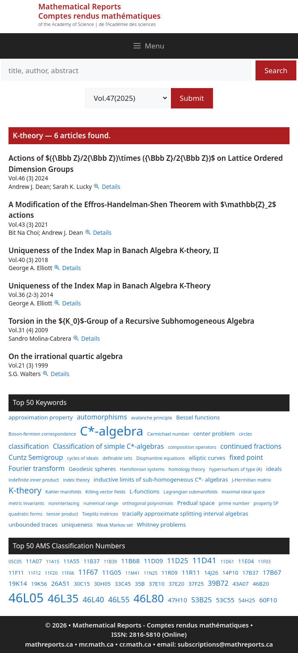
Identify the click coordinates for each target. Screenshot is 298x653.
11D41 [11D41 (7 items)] (204, 560)
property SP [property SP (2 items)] (266, 503)
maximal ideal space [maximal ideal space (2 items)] (243, 492)
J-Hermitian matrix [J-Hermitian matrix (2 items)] (251, 480)
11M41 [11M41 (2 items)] (132, 573)
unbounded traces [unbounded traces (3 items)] (33, 524)
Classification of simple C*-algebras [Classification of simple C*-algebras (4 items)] (108, 446)
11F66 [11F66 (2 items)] (68, 573)
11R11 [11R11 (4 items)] (191, 572)
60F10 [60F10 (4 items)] (268, 600)
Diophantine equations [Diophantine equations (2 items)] (160, 458)
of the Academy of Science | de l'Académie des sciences (97, 24)
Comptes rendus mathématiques (99, 16)
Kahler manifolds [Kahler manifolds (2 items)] (63, 492)
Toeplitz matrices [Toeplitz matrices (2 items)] (100, 514)
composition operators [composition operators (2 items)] (192, 447)
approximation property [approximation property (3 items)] (41, 417)
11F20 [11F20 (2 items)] (51, 573)
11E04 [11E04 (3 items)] (246, 561)
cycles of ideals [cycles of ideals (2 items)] (83, 458)
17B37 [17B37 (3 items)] (250, 572)
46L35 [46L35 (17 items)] (63, 598)
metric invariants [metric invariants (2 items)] (26, 503)
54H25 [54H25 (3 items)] (246, 600)
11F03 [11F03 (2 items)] (264, 562)
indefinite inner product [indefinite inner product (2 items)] (34, 480)
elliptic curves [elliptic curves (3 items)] (207, 458)
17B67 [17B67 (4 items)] (272, 572)
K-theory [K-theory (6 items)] (25, 490)
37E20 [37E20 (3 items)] (176, 583)
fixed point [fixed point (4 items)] (246, 457)
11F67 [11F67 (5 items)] (88, 572)
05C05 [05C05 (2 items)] (15, 562)
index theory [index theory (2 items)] (76, 480)
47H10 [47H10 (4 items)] (177, 600)
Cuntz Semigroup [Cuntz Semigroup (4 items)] (36, 457)
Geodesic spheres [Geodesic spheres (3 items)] (92, 469)
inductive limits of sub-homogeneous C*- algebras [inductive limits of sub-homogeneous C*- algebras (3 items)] (161, 479)
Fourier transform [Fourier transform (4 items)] (37, 468)
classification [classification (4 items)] (29, 446)
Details (111, 186)
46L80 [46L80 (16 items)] (148, 598)
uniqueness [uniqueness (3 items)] (77, 524)
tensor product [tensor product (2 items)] (62, 514)
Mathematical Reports (79, 6)
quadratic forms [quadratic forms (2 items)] (26, 514)
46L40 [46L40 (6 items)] (93, 599)
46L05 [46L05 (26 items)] (26, 597)
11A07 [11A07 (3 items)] (34, 561)
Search (275, 70)
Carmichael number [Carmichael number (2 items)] (168, 434)
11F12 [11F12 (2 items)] (34, 573)
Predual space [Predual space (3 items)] (196, 503)
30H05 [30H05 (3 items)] (102, 583)
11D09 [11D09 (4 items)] (153, 560)
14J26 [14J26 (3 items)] (211, 572)
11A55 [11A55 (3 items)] (71, 561)
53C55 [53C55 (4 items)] (225, 600)
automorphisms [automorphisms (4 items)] (102, 417)
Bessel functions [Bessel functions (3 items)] (198, 417)
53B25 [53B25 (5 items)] (201, 600)
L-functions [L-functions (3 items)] (144, 491)
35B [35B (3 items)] (140, 583)
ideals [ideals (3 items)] (274, 469)
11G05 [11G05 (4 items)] (111, 572)
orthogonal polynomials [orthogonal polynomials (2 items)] (147, 503)
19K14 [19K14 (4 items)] (18, 583)
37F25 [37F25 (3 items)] (196, 583)
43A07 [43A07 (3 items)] (241, 583)
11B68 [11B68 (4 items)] (130, 560)
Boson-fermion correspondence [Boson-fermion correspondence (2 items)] (42, 434)
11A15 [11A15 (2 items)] (52, 562)
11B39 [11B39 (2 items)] (110, 562)
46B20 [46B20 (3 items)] (261, 583)
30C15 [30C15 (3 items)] (82, 583)
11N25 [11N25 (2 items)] (150, 573)
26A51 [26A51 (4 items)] (60, 583)
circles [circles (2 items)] (245, 434)
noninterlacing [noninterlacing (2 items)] (63, 503)
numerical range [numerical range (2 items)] (100, 503)
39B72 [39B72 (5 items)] (218, 583)
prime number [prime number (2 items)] (234, 503)
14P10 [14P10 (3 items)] (230, 572)
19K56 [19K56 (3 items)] (39, 583)
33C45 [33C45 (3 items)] (123, 583)
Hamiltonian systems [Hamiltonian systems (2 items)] (142, 469)
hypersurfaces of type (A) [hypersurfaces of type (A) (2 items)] (235, 469)
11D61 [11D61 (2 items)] (227, 562)
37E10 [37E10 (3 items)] (157, 583)
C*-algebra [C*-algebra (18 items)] (111, 430)
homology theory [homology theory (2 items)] (186, 469)
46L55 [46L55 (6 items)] (118, 599)
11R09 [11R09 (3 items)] (170, 572)
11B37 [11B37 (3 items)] (91, 561)
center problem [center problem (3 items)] (214, 433)
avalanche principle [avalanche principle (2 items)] (151, 418)
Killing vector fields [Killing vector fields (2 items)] (105, 492)
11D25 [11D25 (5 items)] (177, 560)
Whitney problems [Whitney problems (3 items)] (161, 524)
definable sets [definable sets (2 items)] (117, 458)
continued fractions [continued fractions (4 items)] (250, 446)
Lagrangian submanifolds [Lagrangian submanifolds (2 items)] (191, 492)
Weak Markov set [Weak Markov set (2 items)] (114, 525)
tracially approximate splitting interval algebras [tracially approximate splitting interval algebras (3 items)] (185, 513)
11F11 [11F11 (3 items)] (16, 572)
